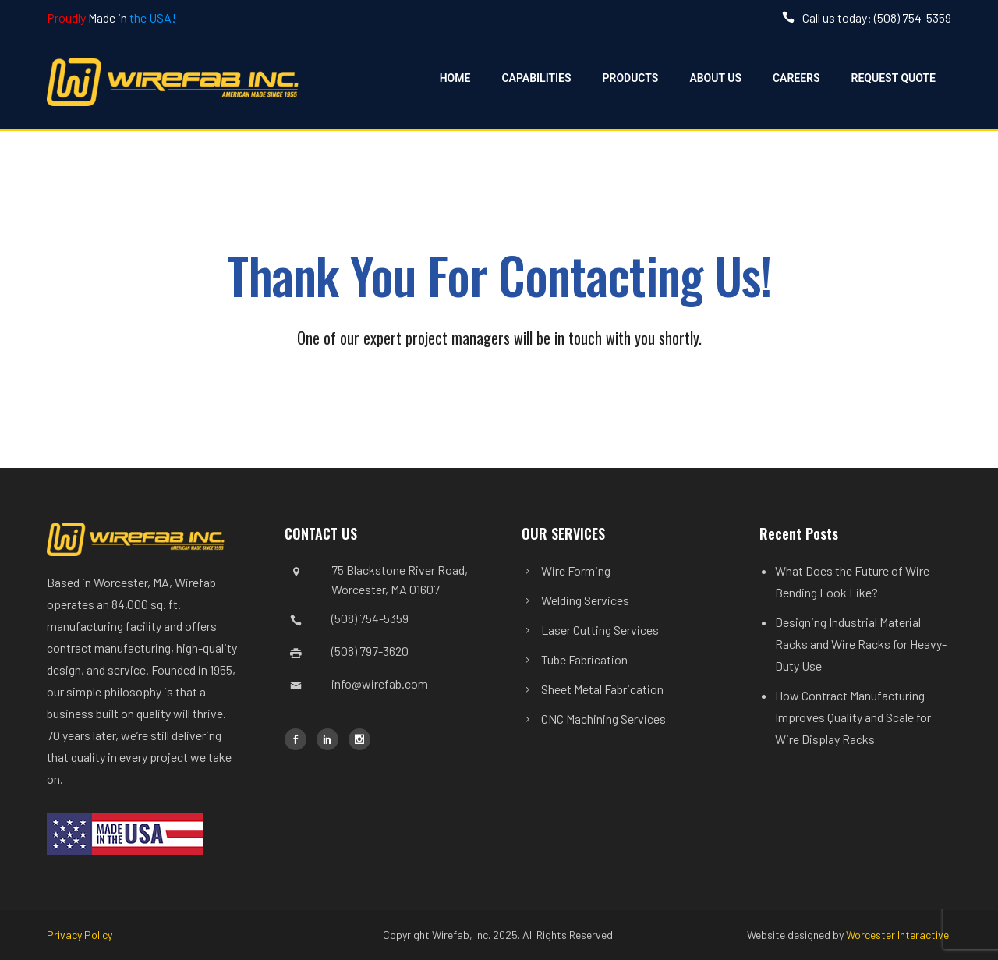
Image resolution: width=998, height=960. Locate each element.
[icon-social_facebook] (299, 739)
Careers (796, 78)
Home (455, 78)
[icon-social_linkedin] (331, 739)
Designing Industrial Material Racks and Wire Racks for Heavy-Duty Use (861, 644)
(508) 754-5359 (370, 618)
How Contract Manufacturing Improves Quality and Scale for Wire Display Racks (853, 717)
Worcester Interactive (897, 934)
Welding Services (585, 600)
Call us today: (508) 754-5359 (876, 17)
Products (631, 78)
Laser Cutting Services (600, 629)
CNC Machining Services (603, 718)
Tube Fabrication (584, 659)
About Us (715, 78)
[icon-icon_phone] (792, 17)
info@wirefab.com (379, 683)
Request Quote (893, 78)
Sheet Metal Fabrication (602, 689)
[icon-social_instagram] (359, 739)
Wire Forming (575, 570)
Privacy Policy (79, 934)
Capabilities (536, 78)
